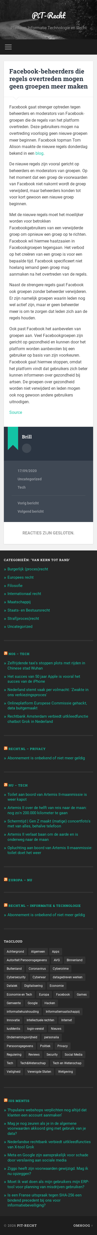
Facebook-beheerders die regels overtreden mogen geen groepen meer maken (48, 78)
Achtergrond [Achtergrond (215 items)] (15, 951)
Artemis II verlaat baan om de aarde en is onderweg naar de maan (43, 837)
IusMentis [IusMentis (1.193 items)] (13, 1029)
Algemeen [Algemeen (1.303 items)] (38, 951)
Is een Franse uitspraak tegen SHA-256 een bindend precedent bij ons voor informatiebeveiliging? (44, 1200)
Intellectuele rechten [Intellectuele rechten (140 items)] (40, 1020)
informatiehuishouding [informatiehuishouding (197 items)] (23, 1011)
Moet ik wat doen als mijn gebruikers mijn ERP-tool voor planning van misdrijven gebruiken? (48, 1184)
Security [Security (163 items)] (52, 1054)
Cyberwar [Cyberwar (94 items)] (39, 977)
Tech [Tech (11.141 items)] (10, 1063)
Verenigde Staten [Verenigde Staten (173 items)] (39, 1072)
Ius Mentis (19, 1101)
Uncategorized (30, 479)
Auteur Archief (26, 448)
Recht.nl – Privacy (27, 749)
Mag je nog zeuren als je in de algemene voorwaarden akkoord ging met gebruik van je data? (47, 1128)
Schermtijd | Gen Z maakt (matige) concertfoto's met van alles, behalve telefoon (49, 824)
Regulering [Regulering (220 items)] (14, 1054)
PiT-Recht (48, 15)
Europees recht (21, 577)
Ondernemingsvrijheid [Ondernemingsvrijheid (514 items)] (22, 1037)
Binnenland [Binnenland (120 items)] (75, 960)
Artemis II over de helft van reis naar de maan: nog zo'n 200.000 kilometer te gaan (47, 810)
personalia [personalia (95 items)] (51, 1037)
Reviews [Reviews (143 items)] (34, 1054)
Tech (22, 487)
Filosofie (15, 585)
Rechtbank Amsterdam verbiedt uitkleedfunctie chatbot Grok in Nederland (48, 719)
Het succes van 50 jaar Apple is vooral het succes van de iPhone (44, 679)
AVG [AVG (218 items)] (57, 960)
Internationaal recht (24, 593)
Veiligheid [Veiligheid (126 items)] (13, 1072)
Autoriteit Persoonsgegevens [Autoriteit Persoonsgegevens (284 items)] (27, 960)
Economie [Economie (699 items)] (57, 986)
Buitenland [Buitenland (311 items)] (14, 969)
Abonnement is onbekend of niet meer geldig (46, 758)
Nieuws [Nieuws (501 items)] (56, 1029)
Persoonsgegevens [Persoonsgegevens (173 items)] (20, 1046)
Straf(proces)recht (23, 618)
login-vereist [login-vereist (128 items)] (35, 1029)
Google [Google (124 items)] (33, 1003)
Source (15, 412)
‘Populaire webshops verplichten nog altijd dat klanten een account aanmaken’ (47, 1113)
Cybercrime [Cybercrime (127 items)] (61, 969)
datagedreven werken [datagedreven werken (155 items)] (68, 977)
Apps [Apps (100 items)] (55, 951)
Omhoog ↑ (83, 1225)
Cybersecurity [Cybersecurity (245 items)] (16, 977)
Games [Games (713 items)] (82, 994)
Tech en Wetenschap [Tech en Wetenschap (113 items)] (67, 1063)
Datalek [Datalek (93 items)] (12, 986)
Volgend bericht (31, 511)
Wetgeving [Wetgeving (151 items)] (65, 1072)
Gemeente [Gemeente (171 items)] (14, 1003)
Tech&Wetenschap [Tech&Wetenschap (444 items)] (33, 1063)
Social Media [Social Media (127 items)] (74, 1054)
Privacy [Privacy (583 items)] (62, 1046)
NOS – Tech (19, 654)
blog (39, 153)
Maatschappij (19, 602)
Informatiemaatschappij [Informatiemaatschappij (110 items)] (63, 1011)
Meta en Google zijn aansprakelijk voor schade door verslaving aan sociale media (48, 1158)
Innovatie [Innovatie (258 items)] (13, 1020)
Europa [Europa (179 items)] (44, 994)
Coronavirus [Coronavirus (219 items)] (37, 969)
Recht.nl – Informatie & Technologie (45, 905)
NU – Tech (18, 785)
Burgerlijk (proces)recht (28, 569)
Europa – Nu (20, 880)
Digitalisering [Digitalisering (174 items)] (33, 986)
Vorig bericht (28, 503)
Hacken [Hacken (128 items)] (49, 1003)
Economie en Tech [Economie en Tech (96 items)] (19, 994)
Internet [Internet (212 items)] (66, 1020)
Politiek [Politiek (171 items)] (45, 1046)
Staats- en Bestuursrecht (29, 610)
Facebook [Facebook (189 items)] (63, 994)
